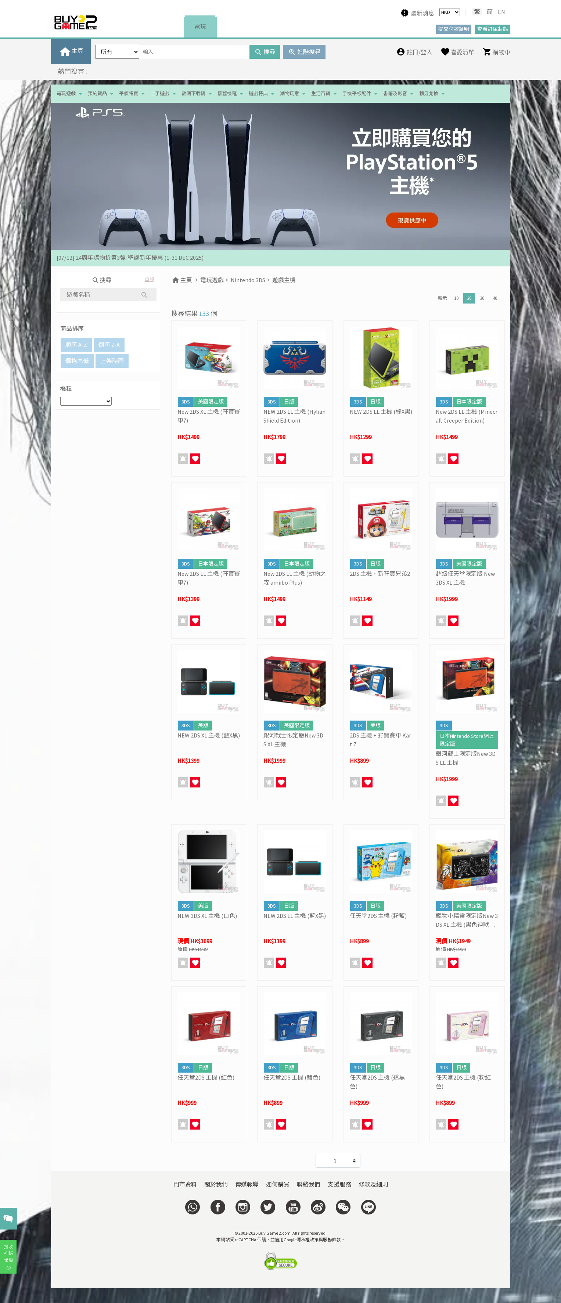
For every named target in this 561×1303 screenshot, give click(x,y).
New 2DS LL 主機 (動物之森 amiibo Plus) (294, 578)
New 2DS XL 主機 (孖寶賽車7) (208, 416)
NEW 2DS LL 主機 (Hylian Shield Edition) (294, 416)
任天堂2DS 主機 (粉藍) (378, 915)
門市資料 (185, 1184)
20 (469, 298)
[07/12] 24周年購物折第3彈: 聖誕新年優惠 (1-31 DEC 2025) (130, 258)
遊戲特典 (258, 93)
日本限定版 (469, 401)
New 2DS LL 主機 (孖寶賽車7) (208, 578)
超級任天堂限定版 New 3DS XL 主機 (465, 578)
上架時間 (112, 361)
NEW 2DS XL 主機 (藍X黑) (208, 735)
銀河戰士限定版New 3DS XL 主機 (293, 740)
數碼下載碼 (193, 93)
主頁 (181, 280)
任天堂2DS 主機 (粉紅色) (463, 1082)
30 (482, 298)
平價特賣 (128, 93)
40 (495, 298)
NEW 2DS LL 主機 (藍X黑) (294, 915)
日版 (289, 401)
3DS (185, 401)
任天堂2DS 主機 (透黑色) (377, 1082)
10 (456, 298)
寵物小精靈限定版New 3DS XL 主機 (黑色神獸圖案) (467, 920)
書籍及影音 (395, 93)
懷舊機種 (227, 93)
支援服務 (339, 1184)
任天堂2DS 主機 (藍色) (291, 1077)
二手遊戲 (159, 93)
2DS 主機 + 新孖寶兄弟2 (380, 573)
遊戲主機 (284, 280)
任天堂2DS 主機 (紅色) (205, 1077)
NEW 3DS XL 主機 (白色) (207, 915)
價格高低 (77, 361)
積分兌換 (428, 93)
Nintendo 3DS (248, 280)
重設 (149, 279)
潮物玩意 (289, 93)
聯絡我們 (308, 1184)
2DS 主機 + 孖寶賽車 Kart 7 (380, 740)
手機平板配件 (356, 93)
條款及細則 (373, 1184)
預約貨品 (97, 93)
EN (501, 11)
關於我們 (216, 1184)
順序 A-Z (76, 344)
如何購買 (278, 1184)
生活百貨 (320, 93)
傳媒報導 (247, 1184)
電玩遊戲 (66, 93)
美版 (203, 725)
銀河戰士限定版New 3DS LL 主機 (466, 758)
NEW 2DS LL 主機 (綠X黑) (381, 411)
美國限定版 (211, 401)
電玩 (200, 26)
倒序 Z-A (109, 344)
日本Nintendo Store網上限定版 (467, 740)
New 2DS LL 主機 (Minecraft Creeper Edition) (466, 416)
